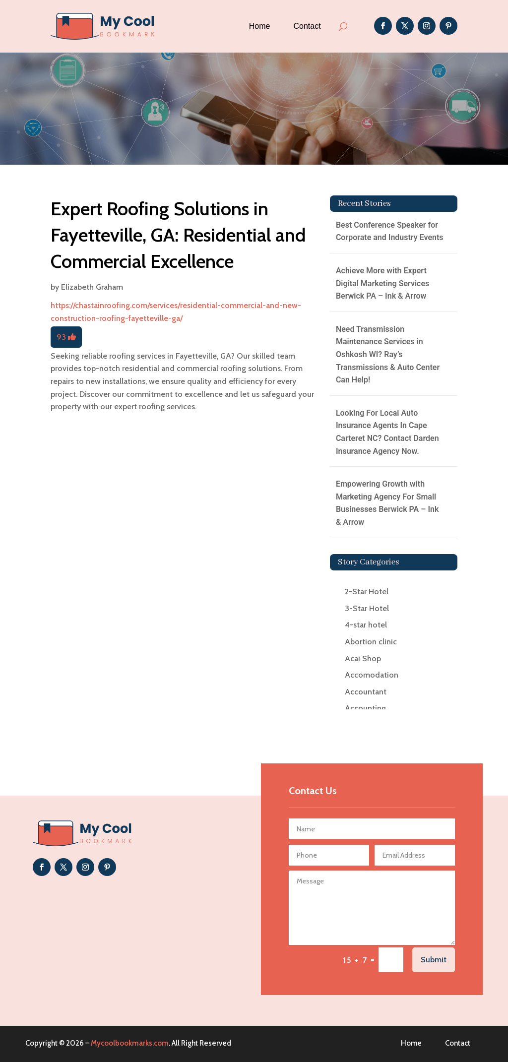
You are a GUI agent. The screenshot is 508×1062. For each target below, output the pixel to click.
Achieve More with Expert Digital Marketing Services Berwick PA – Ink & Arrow (382, 283)
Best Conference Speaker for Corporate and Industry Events (390, 231)
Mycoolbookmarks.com (130, 1043)
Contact (307, 26)
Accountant (365, 691)
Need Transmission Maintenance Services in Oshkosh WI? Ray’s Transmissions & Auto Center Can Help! (388, 354)
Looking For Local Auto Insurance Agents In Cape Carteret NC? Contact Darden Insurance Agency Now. (387, 432)
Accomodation (371, 675)
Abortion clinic (371, 641)
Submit (433, 959)
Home (259, 26)
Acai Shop (363, 658)
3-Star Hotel (367, 608)
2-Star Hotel (366, 591)
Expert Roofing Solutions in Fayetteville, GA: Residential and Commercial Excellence (178, 235)
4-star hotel (366, 624)
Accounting (365, 708)
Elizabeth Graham (92, 287)
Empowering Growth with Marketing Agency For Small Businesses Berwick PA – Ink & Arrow (387, 503)
